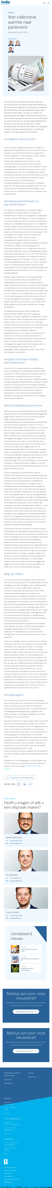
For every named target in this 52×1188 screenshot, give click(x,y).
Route (7, 1113)
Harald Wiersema (32, 766)
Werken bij (8, 1083)
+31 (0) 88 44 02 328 (14, 846)
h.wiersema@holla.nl (14, 849)
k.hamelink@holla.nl (14, 886)
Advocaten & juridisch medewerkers (12, 1074)
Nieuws (31, 1073)
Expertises (8, 1079)
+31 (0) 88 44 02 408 (14, 921)
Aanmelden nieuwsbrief (26, 1017)
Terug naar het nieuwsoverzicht (20, 778)
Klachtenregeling (8, 1182)
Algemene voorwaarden (10, 1170)
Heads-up (32, 1077)
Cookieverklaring (8, 1176)
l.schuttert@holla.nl (14, 924)
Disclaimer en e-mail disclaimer (11, 1179)
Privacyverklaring (8, 1173)
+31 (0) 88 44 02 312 (14, 883)
